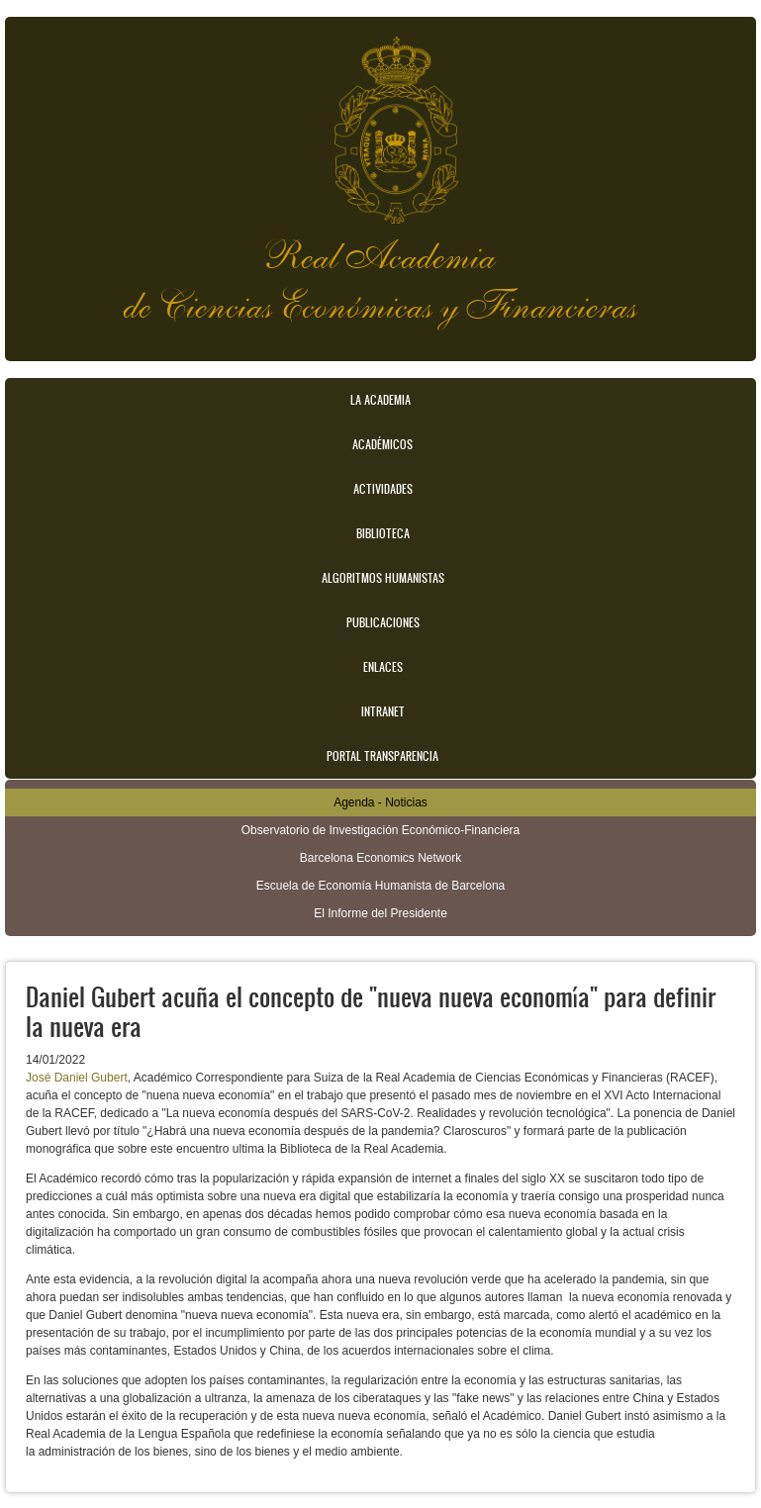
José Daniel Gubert (77, 1077)
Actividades (383, 489)
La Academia (380, 400)
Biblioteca (383, 533)
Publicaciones (383, 622)
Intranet (383, 711)
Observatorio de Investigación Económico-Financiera (380, 830)
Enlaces (383, 667)
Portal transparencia (382, 756)
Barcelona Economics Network (380, 858)
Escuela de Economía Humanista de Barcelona (380, 886)
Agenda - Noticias (380, 802)
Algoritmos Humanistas (383, 578)
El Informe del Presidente (380, 913)
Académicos (382, 444)
